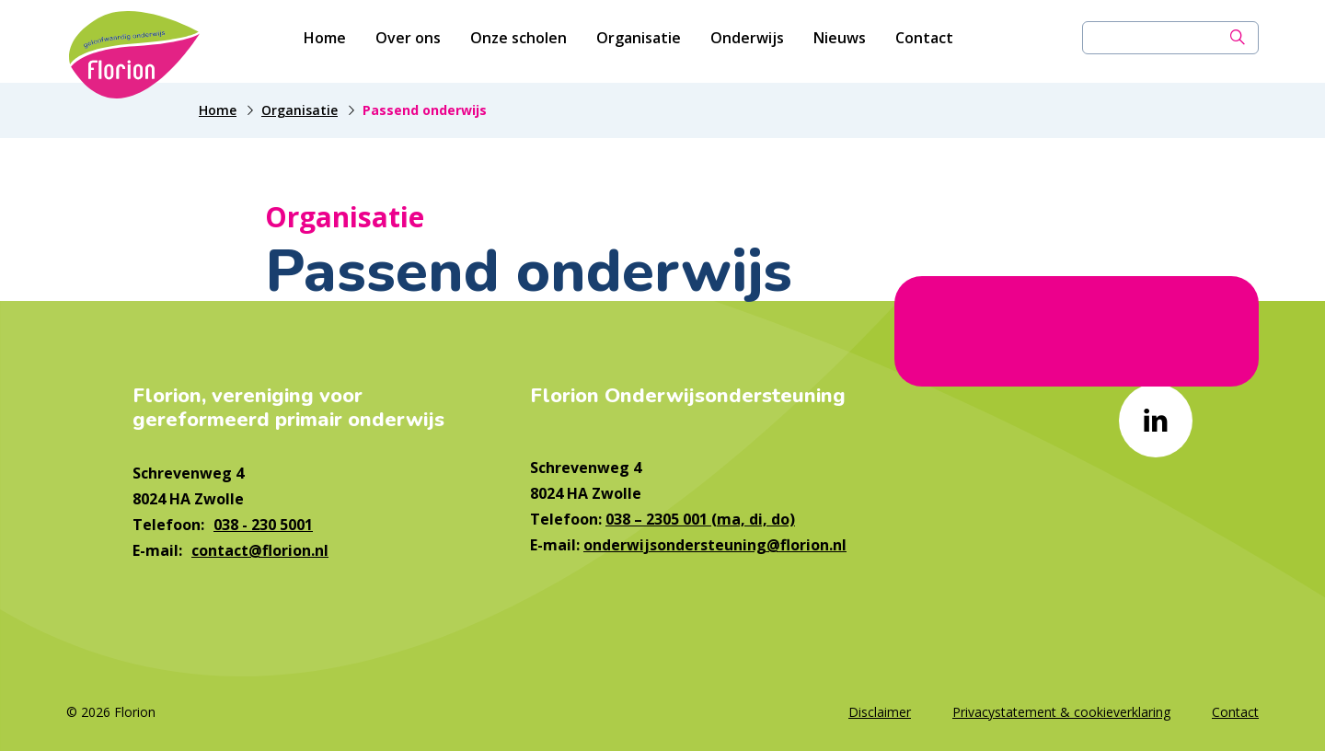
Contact (924, 41)
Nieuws (839, 41)
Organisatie (638, 41)
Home (325, 41)
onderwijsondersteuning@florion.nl (715, 545)
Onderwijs (747, 41)
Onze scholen (518, 41)
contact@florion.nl (259, 550)
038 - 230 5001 (263, 524)
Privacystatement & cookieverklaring (1061, 712)
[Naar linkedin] (1155, 420)
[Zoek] (1237, 41)
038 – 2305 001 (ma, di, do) (700, 519)
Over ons (408, 41)
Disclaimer (879, 712)
